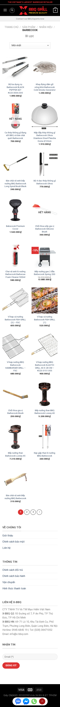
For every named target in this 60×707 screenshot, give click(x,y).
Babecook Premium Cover (15, 227)
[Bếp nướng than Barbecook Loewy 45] (15, 437)
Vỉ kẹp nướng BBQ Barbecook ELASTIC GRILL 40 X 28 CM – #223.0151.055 (44, 366)
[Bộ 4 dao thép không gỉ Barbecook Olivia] (45, 164)
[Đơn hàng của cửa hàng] (29, 45)
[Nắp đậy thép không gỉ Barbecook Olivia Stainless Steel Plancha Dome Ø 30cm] (45, 116)
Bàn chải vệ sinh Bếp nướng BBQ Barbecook (15, 497)
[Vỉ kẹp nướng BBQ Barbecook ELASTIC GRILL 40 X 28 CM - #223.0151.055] (45, 346)
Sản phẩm (28, 27)
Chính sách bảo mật (13, 541)
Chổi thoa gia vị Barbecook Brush (15, 411)
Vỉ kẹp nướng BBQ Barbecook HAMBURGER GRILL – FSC (15, 366)
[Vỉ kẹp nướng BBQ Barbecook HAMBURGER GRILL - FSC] (15, 346)
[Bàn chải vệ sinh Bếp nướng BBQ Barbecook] (15, 479)
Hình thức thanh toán (14, 588)
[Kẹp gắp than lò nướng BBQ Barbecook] (45, 437)
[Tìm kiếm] (12, 10)
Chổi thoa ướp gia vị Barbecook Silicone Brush (44, 229)
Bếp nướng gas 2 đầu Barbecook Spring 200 (44, 273)
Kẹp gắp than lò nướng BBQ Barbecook (44, 454)
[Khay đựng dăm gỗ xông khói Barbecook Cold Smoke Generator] (45, 68)
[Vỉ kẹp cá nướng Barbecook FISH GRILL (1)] (45, 300)
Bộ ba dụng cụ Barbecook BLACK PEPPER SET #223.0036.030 (15, 88)
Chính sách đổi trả (12, 569)
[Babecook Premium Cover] (15, 210)
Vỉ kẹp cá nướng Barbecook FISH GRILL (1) (44, 319)
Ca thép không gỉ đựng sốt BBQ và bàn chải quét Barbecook (15, 135)
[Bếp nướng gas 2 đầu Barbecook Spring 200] (45, 255)
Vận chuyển (8, 582)
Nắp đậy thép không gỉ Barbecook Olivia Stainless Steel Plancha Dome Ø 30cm (44, 136)
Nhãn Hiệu (45, 27)
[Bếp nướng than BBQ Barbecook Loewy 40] (45, 394)
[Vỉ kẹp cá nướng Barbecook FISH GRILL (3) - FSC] (15, 300)
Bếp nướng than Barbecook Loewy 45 (15, 454)
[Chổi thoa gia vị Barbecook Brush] (15, 394)
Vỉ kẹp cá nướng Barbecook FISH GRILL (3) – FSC (15, 319)
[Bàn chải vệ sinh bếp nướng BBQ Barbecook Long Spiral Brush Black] (15, 164)
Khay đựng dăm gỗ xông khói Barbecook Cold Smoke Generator (45, 87)
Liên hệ (6, 547)
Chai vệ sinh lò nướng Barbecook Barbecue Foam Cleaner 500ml (15, 274)
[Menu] (4, 10)
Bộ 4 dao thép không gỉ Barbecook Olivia (45, 182)
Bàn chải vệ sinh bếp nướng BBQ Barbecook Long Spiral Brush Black (15, 183)
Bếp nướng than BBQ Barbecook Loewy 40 (45, 411)
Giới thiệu (7, 535)
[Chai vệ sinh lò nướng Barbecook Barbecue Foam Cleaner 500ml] (15, 255)
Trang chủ (11, 27)
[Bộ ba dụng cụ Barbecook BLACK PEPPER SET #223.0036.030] (15, 68)
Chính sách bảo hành (13, 576)
